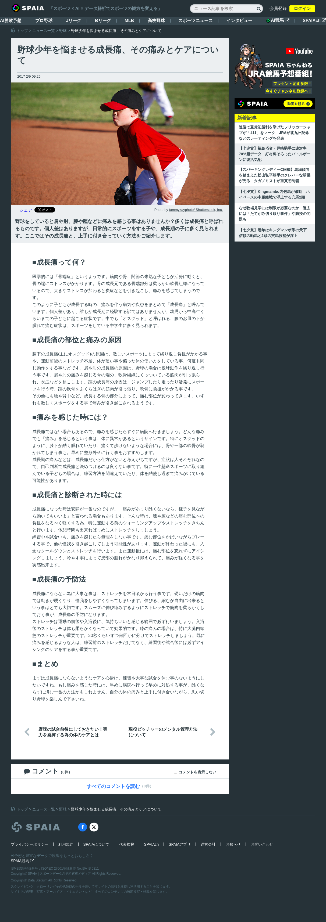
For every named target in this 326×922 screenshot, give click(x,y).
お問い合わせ (262, 844)
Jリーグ (73, 20)
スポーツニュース (195, 20)
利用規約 (65, 844)
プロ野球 (43, 20)
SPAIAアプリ (180, 844)
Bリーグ (103, 20)
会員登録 (278, 8)
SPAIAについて (96, 844)
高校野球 (156, 20)
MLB (129, 20)
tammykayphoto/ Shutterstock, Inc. (196, 210)
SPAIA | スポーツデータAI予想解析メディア (60, 874)
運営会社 (208, 844)
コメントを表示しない (197, 772)
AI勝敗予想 (11, 20)
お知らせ (233, 844)
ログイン (302, 8)
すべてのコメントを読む (113, 786)
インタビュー (239, 20)
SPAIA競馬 (22, 861)
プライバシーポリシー (29, 844)
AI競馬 (277, 20)
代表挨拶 (126, 844)
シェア (25, 210)
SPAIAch (314, 20)
